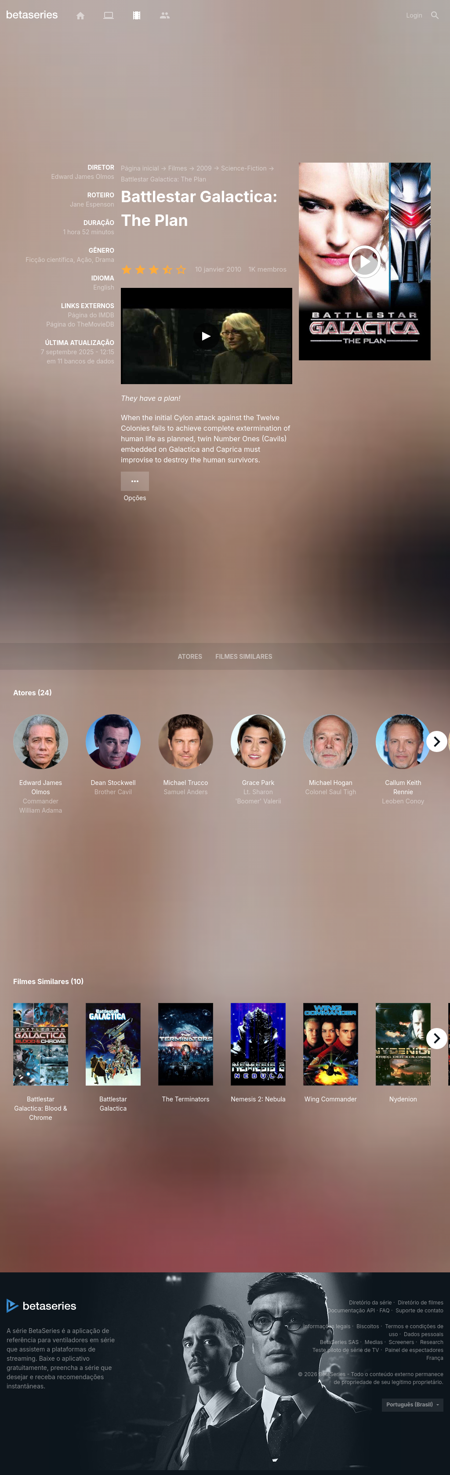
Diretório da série (370, 1302)
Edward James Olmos (82, 176)
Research (431, 1342)
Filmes (177, 168)
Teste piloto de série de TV (345, 1350)
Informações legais (327, 1326)
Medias (374, 1342)
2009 (204, 168)
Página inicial (140, 168)
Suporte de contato (419, 1310)
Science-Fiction (244, 168)
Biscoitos (367, 1326)
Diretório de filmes (420, 1302)
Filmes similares (243, 656)
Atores (190, 656)
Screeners (401, 1342)
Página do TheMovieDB (80, 324)
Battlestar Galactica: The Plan (163, 179)
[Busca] (435, 15)
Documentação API (351, 1310)
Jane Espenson (92, 204)
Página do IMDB (91, 315)
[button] (40, 764)
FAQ (385, 1310)
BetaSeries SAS (339, 1342)
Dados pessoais (423, 1334)
